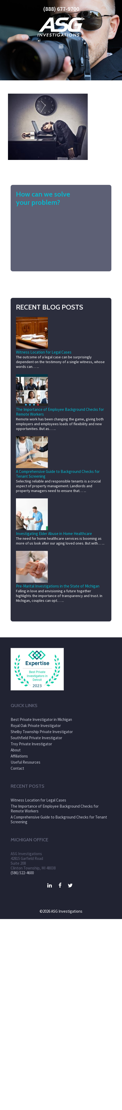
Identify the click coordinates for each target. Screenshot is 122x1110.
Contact (17, 768)
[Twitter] (70, 885)
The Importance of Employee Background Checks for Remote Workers (60, 412)
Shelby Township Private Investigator (42, 731)
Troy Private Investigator (31, 743)
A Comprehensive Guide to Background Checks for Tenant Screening (58, 474)
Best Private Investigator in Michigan (41, 719)
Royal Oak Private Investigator (36, 725)
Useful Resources (25, 762)
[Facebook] (60, 885)
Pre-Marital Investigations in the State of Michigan (57, 586)
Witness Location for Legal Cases (43, 352)
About (16, 749)
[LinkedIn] (49, 885)
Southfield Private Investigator (36, 737)
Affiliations (19, 756)
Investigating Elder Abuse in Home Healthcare (54, 533)
